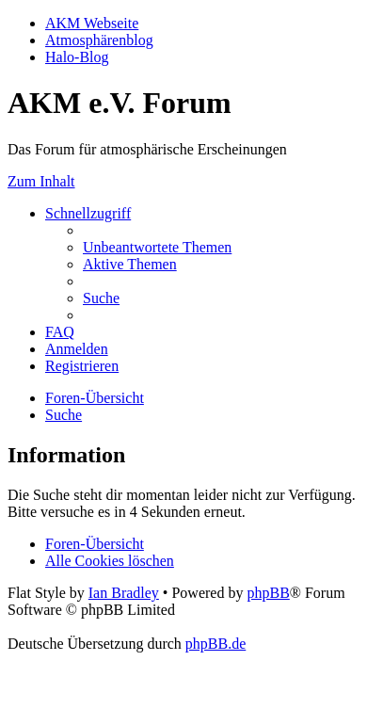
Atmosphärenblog (99, 40)
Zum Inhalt (41, 181)
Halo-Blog (77, 57)
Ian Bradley (123, 593)
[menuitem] (157, 247)
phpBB (268, 593)
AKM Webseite (91, 23)
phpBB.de (215, 644)
